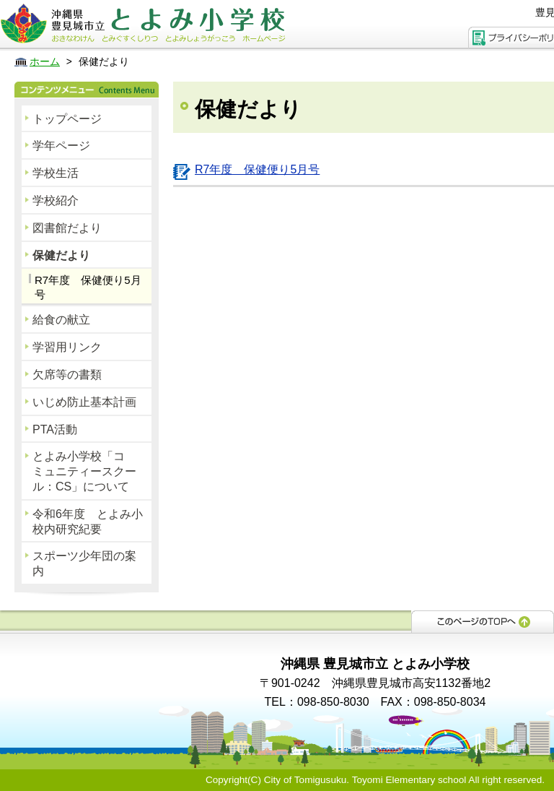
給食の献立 (61, 320)
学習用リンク (67, 347)
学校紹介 (55, 200)
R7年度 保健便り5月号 (88, 287)
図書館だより (67, 228)
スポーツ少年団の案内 (84, 563)
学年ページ (61, 145)
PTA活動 (54, 429)
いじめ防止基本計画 (84, 402)
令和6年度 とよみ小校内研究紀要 (87, 521)
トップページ (67, 119)
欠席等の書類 (67, 374)
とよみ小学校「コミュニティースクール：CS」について (84, 471)
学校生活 (55, 173)
